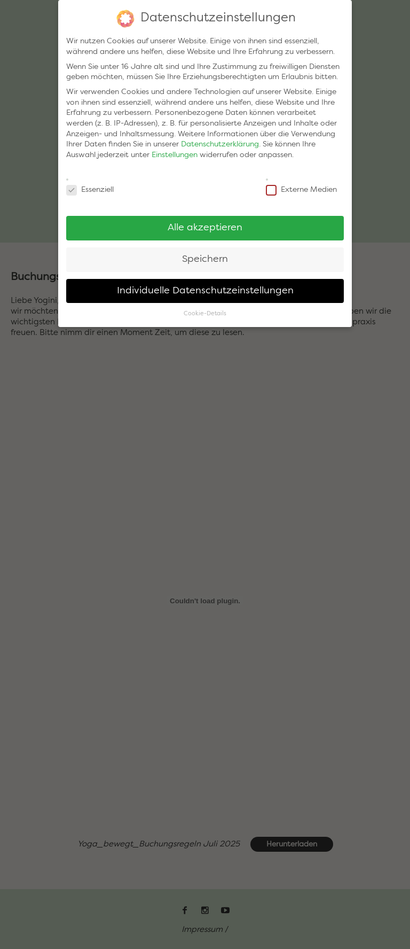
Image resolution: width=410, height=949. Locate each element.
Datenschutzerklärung (220, 141)
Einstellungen (175, 151)
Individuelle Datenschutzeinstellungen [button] (205, 287)
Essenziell (90, 187)
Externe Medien (301, 187)
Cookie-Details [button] (205, 310)
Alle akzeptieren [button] (205, 224)
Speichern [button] (205, 255)
